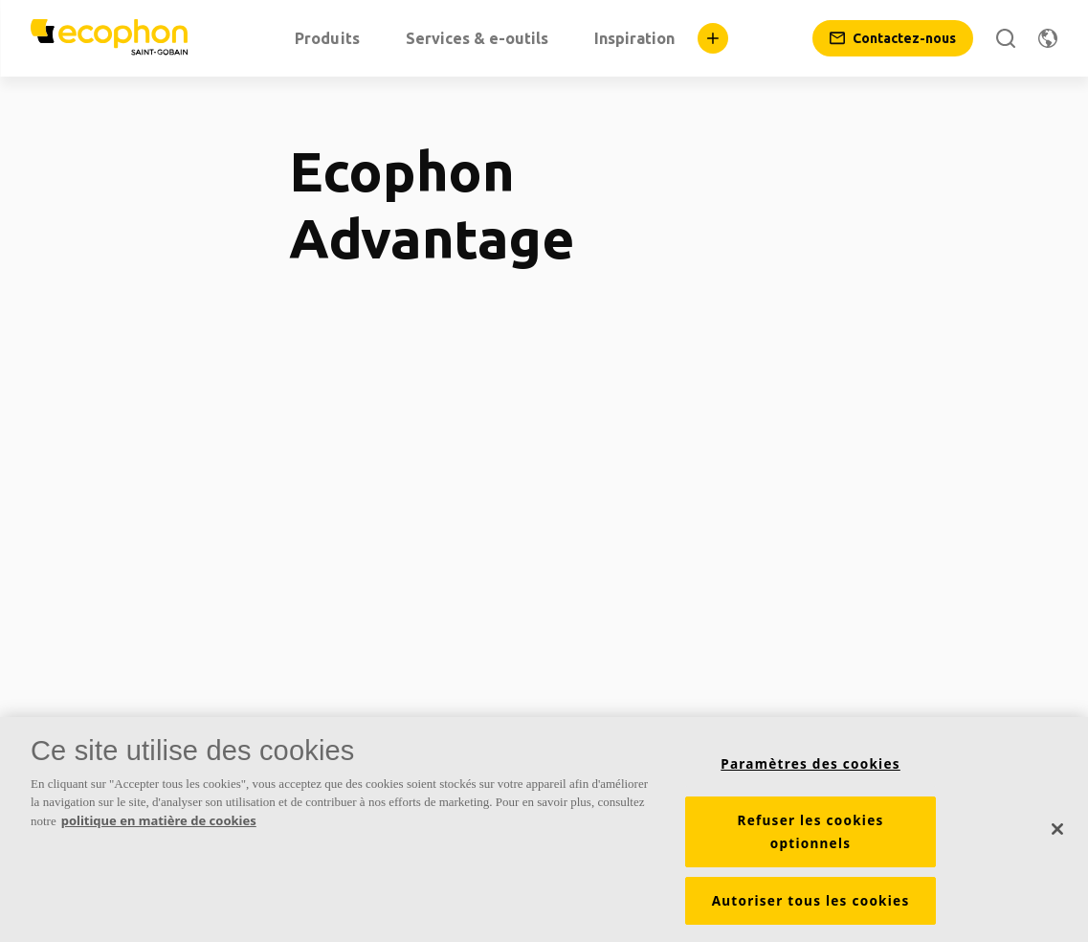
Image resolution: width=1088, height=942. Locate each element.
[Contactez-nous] (892, 38)
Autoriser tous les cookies (811, 905)
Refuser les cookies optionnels (811, 837)
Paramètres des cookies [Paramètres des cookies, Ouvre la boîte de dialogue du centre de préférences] (810, 768)
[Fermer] (1057, 834)
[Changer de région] (1047, 38)
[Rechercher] (1005, 38)
